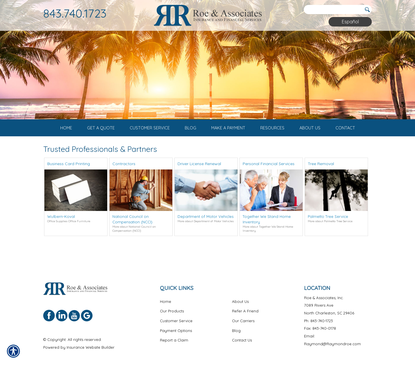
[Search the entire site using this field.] (333, 9)
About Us (240, 295)
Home (165, 295)
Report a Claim (174, 333)
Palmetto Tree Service (328, 230)
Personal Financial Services (269, 177)
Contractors (123, 177)
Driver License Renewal (199, 177)
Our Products (172, 304)
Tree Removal (321, 177)
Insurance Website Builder (90, 340)
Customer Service (176, 314)
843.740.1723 (75, 13)
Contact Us (242, 333)
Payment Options (176, 324)
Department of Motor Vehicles (205, 230)
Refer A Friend (245, 304)
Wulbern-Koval (61, 230)
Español (350, 21)
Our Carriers (243, 314)
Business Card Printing (68, 177)
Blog (236, 324)
